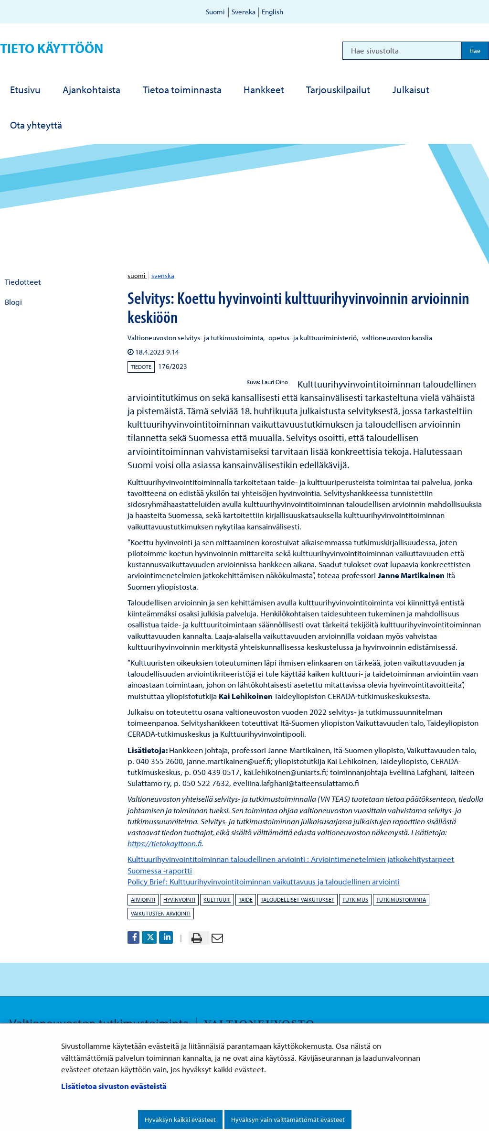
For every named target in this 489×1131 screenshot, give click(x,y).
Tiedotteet (23, 282)
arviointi (143, 899)
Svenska (243, 11)
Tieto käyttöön (51, 48)
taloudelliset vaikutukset (297, 899)
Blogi (13, 302)
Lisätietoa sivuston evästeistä (114, 1086)
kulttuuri (217, 899)
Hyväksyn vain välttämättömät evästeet (288, 1119)
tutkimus (355, 899)
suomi (137, 275)
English (272, 11)
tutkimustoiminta (401, 899)
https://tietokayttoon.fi (165, 843)
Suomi (215, 11)
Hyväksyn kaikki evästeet (180, 1119)
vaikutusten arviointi (161, 913)
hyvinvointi (179, 899)
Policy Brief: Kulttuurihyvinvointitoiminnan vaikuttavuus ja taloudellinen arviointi (264, 881)
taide (246, 899)
